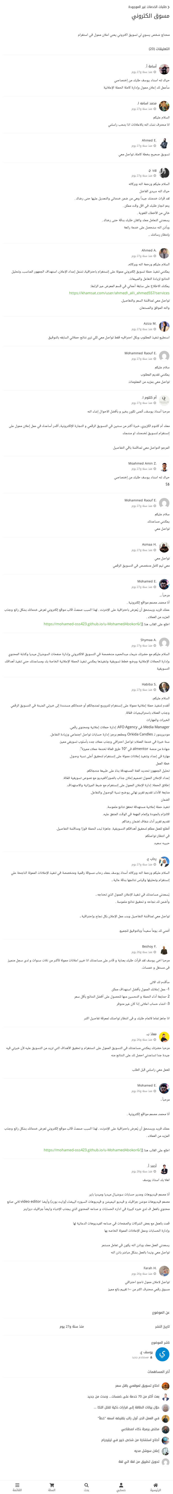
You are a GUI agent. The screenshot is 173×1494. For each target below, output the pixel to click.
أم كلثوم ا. (149, 398)
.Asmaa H (149, 544)
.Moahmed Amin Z (142, 463)
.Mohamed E (147, 581)
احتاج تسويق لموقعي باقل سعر (137, 1386)
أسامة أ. (151, 66)
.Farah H (150, 1268)
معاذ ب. (151, 1034)
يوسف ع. (146, 1352)
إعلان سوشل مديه (146, 1451)
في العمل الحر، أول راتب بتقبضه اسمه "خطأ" (128, 1418)
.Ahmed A (149, 250)
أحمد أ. (152, 1166)
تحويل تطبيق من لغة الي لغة (138, 1462)
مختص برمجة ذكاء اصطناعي (140, 1429)
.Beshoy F (149, 946)
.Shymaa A (149, 640)
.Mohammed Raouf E (141, 353)
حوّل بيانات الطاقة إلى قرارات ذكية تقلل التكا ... (126, 1407)
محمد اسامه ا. (147, 103)
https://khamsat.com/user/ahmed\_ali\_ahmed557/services (119, 293)
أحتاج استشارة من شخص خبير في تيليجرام (130, 1440)
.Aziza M (150, 324)
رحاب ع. (151, 859)
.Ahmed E (149, 140)
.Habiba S (149, 684)
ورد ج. (152, 170)
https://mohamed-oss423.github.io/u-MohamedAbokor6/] (93, 624)
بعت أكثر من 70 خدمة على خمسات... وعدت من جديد (123, 1396)
